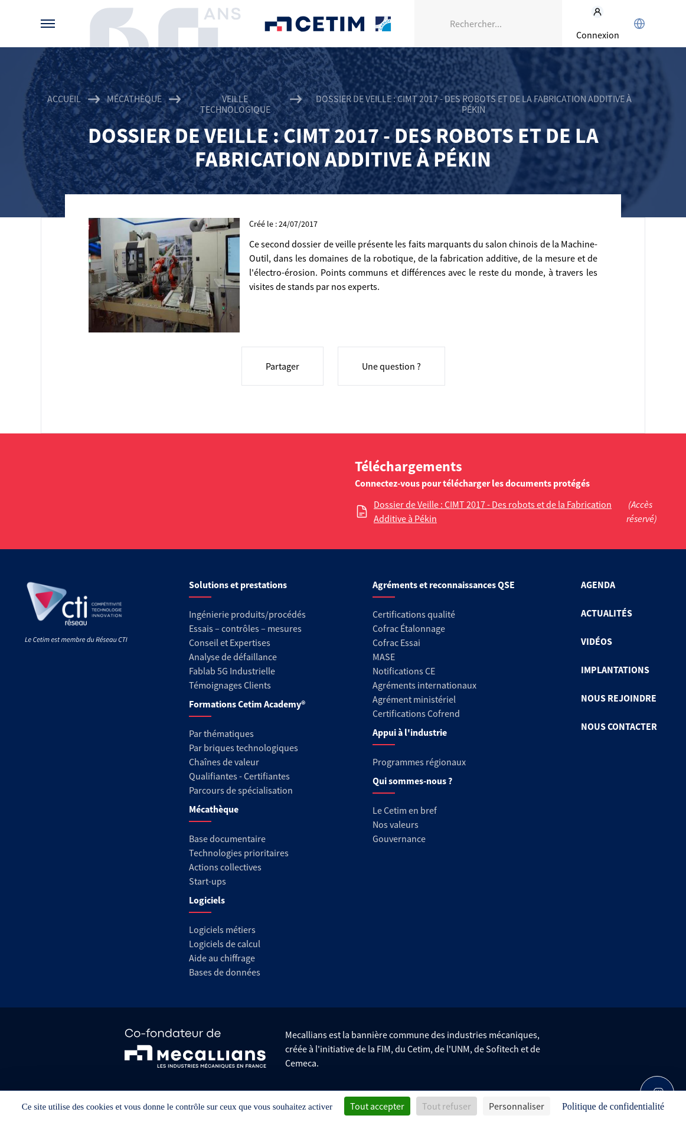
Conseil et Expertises (229, 642)
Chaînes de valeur (224, 762)
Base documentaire (227, 838)
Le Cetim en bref (405, 810)
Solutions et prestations (238, 585)
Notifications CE (404, 671)
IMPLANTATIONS (615, 670)
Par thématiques (221, 733)
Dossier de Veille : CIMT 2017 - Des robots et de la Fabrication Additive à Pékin (493, 511)
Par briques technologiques (243, 748)
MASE (384, 657)
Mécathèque (134, 99)
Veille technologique (235, 104)
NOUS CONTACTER (619, 726)
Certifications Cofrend (416, 713)
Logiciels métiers (222, 929)
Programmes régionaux (419, 762)
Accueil (64, 99)
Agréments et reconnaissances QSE (444, 585)
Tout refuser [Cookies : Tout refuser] (446, 1106)
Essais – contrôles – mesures (245, 628)
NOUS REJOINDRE (618, 698)
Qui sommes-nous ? (412, 781)
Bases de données (224, 972)
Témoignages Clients (230, 685)
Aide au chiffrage (222, 958)
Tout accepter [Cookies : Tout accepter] (377, 1106)
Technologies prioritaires (239, 853)
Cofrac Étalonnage (409, 628)
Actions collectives (225, 867)
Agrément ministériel (414, 699)
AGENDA (598, 585)
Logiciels (207, 900)
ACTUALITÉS (606, 613)
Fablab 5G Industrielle (232, 671)
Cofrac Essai (396, 642)
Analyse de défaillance (233, 657)
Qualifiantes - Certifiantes (239, 776)
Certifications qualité (414, 614)
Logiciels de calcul (224, 944)
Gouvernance (399, 838)
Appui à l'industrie (410, 732)
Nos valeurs (396, 824)
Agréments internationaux (424, 685)
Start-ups (207, 881)
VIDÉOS (596, 641)
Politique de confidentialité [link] (613, 1106)
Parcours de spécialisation (241, 790)
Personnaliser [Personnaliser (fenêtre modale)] (516, 1106)
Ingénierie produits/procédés (247, 614)
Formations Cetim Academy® (247, 704)
